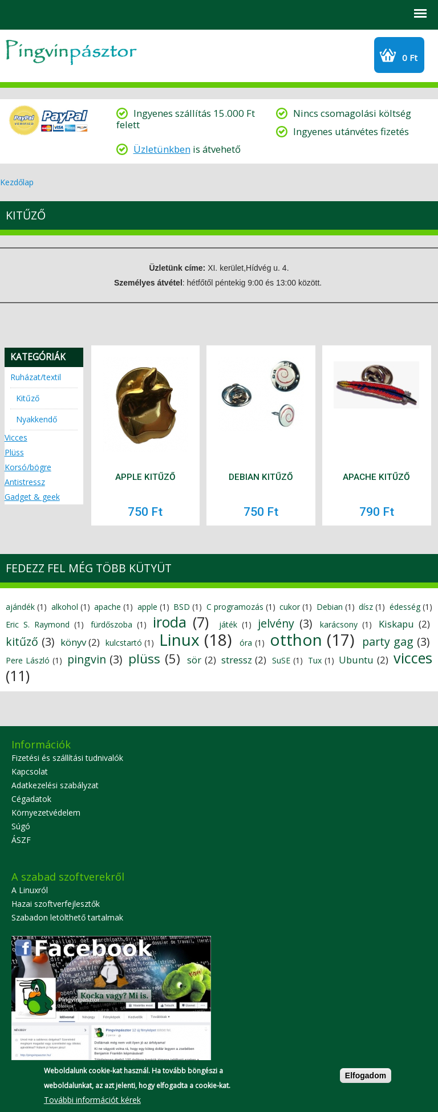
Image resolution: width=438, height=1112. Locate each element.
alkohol (64, 606)
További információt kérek (92, 1100)
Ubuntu (356, 659)
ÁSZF (21, 839)
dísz (366, 606)
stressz (236, 659)
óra (246, 642)
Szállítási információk (105, 13)
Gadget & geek (32, 496)
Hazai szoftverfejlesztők (55, 903)
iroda (169, 622)
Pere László (28, 660)
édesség (405, 606)
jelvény (276, 623)
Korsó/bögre (28, 467)
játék (228, 624)
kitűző (22, 641)
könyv (73, 642)
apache (107, 606)
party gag (387, 641)
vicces (413, 657)
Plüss (14, 452)
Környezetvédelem (45, 812)
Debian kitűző (261, 477)
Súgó (20, 826)
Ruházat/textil (35, 377)
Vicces (16, 437)
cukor (289, 606)
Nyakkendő (36, 419)
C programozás (234, 606)
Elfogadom (365, 1076)
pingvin (86, 659)
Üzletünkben (161, 149)
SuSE (281, 660)
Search (15, 13)
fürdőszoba (111, 624)
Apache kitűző (376, 477)
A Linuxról (29, 890)
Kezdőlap (17, 182)
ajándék (20, 606)
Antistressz (25, 481)
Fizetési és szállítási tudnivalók (67, 757)
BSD (181, 606)
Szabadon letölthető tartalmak (67, 917)
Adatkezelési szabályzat (55, 785)
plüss (144, 658)
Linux (179, 639)
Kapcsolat (29, 771)
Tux (315, 660)
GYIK (75, 13)
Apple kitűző (145, 477)
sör (194, 659)
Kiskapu (396, 623)
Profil (45, 13)
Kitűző (27, 398)
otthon (296, 639)
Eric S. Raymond (38, 624)
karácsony (339, 624)
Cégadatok (31, 798)
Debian (330, 606)
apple (147, 606)
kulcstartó (124, 642)
